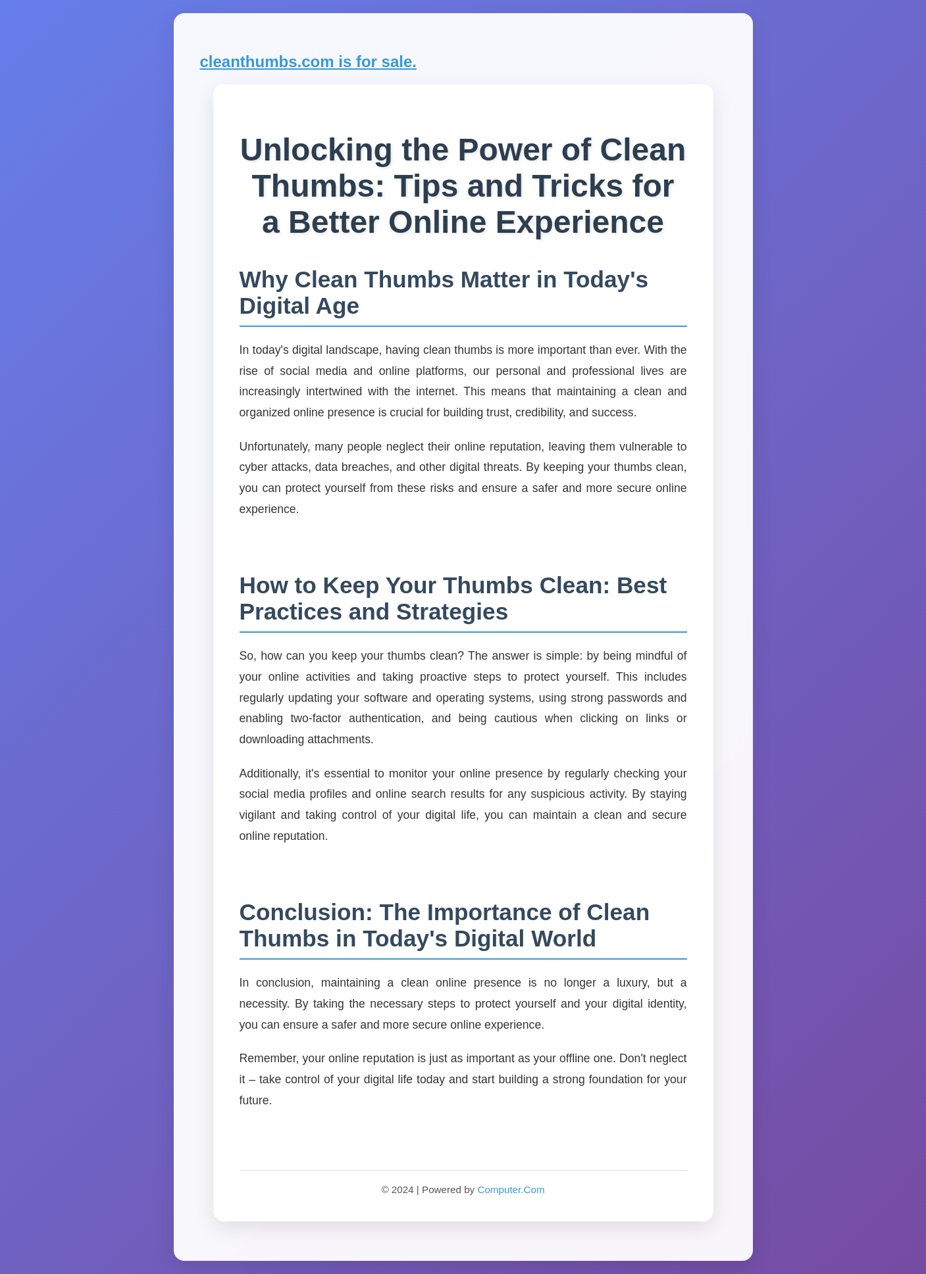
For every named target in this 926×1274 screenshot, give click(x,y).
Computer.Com (510, 1189)
